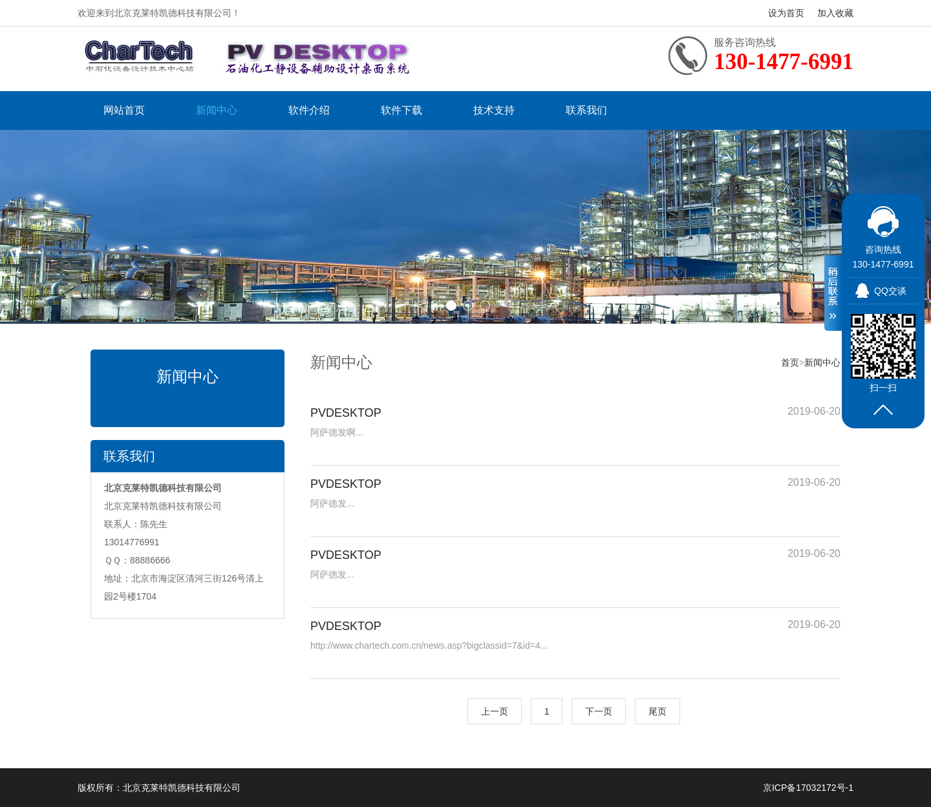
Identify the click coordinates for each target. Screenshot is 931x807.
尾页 (657, 711)
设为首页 (786, 13)
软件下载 (401, 110)
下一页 (598, 711)
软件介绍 (309, 110)
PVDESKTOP (345, 412)
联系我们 (586, 110)
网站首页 (124, 110)
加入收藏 (835, 13)
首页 (790, 362)
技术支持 (494, 110)
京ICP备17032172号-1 (808, 787)
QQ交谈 (890, 291)
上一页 (494, 711)
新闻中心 (216, 110)
